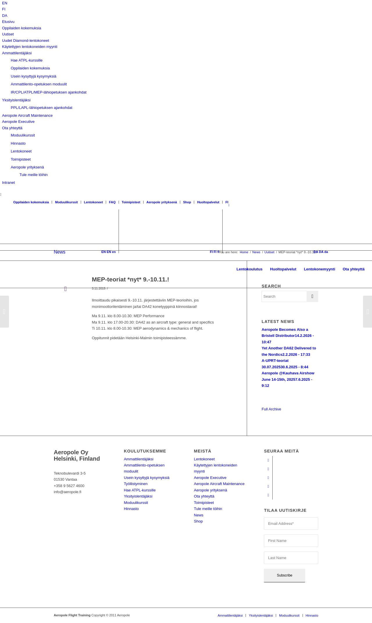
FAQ (112, 202)
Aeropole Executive (18, 121)
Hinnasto (18, 143)
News (198, 515)
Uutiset (8, 34)
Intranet (8, 182)
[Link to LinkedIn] (268, 486)
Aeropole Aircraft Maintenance (27, 115)
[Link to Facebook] (268, 460)
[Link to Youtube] (268, 469)
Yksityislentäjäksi (16, 100)
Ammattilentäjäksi (17, 53)
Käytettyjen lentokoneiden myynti (29, 46)
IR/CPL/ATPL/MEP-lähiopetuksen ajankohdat (49, 92)
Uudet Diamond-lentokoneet (25, 40)
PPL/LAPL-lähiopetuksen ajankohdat (41, 107)
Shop (187, 202)
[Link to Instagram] (268, 477)
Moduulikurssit (23, 135)
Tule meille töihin (33, 175)
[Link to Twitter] (268, 495)
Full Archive (271, 409)
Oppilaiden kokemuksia (21, 28)
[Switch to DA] (4, 15)
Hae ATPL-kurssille (27, 60)
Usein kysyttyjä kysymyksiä (33, 76)
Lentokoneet (21, 151)
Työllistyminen (136, 484)
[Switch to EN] (4, 3)
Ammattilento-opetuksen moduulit (39, 84)
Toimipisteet (21, 159)
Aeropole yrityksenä (27, 167)
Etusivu (8, 21)
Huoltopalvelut (208, 202)
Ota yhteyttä (12, 128)
